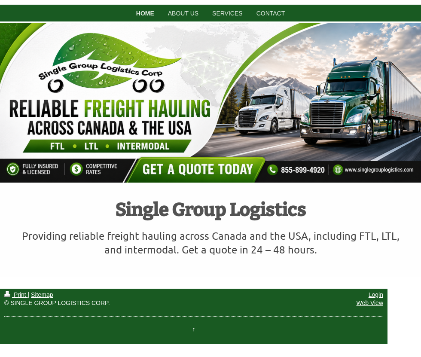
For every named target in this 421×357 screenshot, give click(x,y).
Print (16, 294)
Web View (369, 302)
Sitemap (42, 294)
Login (376, 294)
